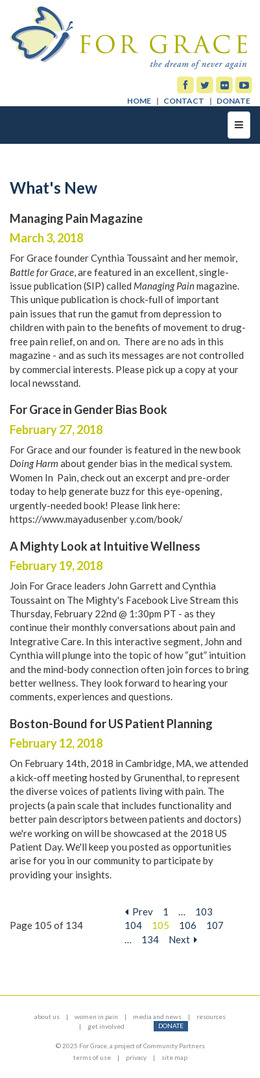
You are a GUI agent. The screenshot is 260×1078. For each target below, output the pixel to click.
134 (150, 939)
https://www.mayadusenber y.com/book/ (96, 519)
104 (133, 925)
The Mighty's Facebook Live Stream (143, 600)
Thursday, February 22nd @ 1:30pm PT (93, 613)
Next (183, 939)
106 (187, 925)
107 (215, 925)
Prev (139, 911)
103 (204, 911)
